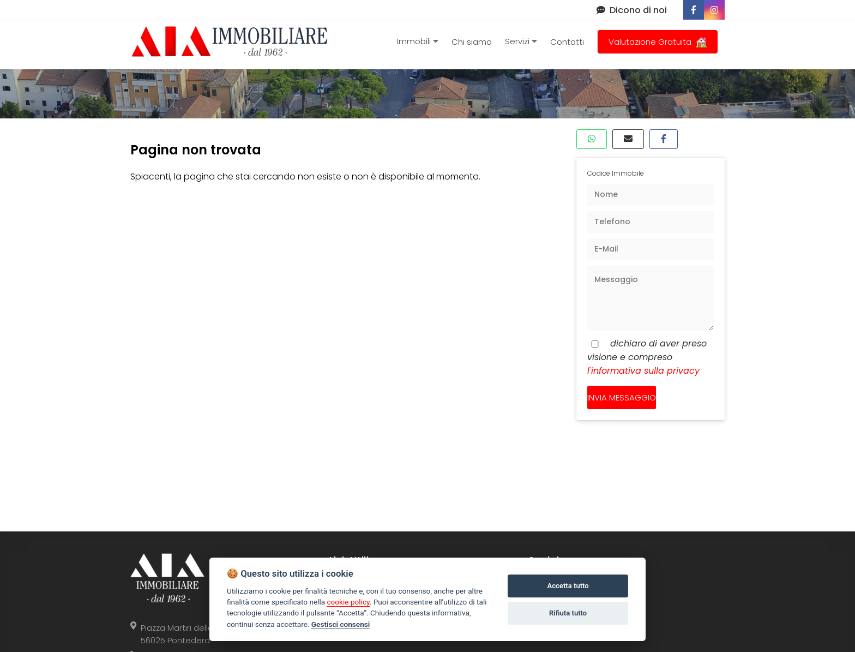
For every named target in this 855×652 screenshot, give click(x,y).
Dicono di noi (632, 10)
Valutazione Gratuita (658, 41)
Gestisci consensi (340, 624)
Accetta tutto (567, 586)
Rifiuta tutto (568, 613)
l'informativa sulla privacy (643, 370)
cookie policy (348, 601)
